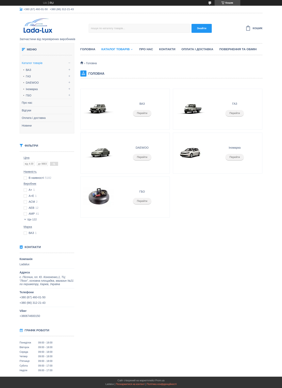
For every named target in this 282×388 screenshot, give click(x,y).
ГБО (29, 95)
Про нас (27, 102)
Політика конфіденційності (162, 384)
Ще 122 (32, 219)
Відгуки (26, 110)
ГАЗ (28, 76)
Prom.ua (159, 380)
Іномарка (32, 89)
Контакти (167, 49)
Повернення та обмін (238, 49)
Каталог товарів (32, 63)
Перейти (142, 113)
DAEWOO (32, 82)
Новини (27, 125)
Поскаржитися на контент (130, 384)
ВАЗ (28, 69)
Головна (87, 49)
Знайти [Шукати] (201, 28)
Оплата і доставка (34, 117)
